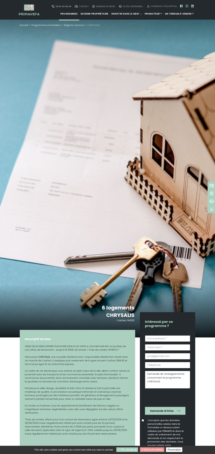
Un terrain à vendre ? (179, 13)
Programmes (69, 13)
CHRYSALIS (120, 315)
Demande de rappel (103, 6)
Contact (82, 6)
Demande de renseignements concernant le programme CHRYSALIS (167, 380)
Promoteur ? (153, 13)
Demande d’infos (162, 411)
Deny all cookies (152, 449)
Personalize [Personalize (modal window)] (174, 449)
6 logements (118, 307)
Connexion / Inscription (161, 6)
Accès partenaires (131, 6)
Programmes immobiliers (46, 25)
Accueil (24, 25)
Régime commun (74, 25)
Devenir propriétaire (94, 13)
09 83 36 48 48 (61, 6)
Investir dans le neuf (125, 13)
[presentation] (165, 397)
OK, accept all (127, 449)
